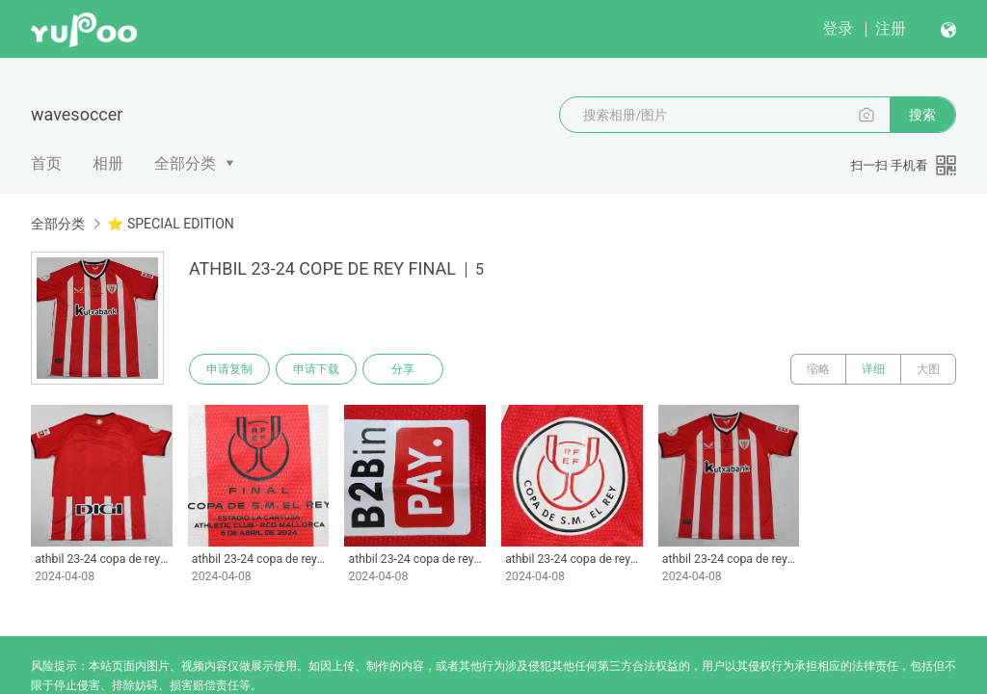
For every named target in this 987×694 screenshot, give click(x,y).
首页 (46, 163)
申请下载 (316, 369)
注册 (890, 28)
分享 (402, 369)
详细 (873, 369)
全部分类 (185, 163)
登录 (837, 28)
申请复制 (229, 369)
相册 (108, 163)
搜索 (922, 114)
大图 (928, 369)
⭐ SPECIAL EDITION (170, 223)
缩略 (818, 369)
